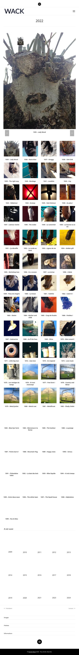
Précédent (8, 608)
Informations (8, 633)
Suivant (72, 608)
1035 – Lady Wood (39, 132)
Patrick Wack (32, 652)
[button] (74, 11)
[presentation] (7, 133)
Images (6, 617)
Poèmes (6, 625)
